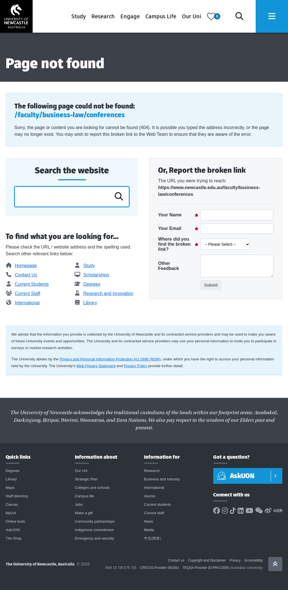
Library (85, 302)
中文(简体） (153, 538)
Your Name (169, 214)
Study (76, 17)
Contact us (176, 560)
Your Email (169, 228)
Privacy (235, 560)
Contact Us (21, 274)
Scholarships (91, 274)
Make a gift (84, 513)
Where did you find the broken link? (174, 244)
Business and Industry (162, 479)
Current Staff (23, 293)
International (23, 302)
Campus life (84, 496)
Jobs (78, 504)
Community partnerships (94, 521)
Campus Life (158, 17)
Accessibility (253, 560)
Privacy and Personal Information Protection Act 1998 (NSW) (110, 359)
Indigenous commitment (94, 530)
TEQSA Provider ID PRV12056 (206, 568)
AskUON (13, 530)
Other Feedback (168, 266)
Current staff (154, 513)
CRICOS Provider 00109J (159, 568)
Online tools (15, 521)
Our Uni (189, 17)
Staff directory (17, 496)
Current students (157, 504)
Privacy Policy (135, 366)
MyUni (11, 513)
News (148, 521)
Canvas (12, 504)
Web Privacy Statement (96, 366)
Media (149, 530)
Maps (10, 487)
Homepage (21, 265)
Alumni (149, 496)
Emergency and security (94, 538)
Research (100, 17)
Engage (127, 17)
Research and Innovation (103, 293)
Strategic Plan (86, 479)
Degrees (87, 284)
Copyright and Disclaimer (207, 560)
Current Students (27, 284)
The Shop (13, 538)
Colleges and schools (92, 487)
